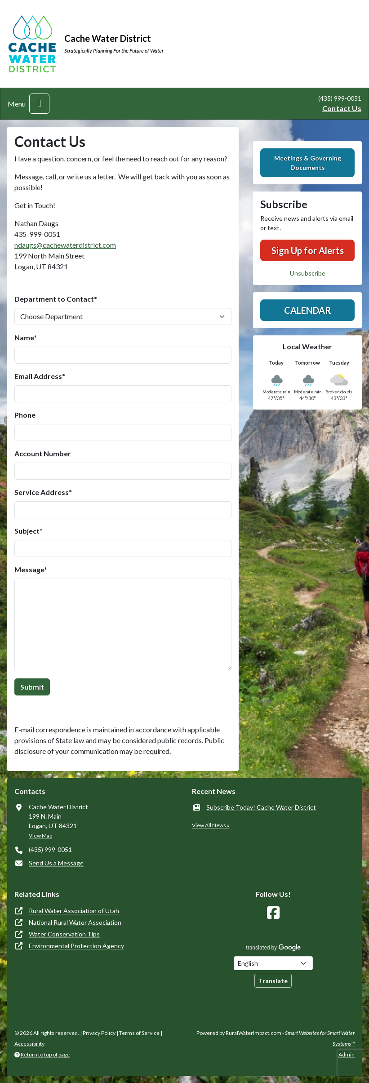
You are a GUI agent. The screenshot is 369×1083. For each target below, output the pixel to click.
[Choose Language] (273, 963)
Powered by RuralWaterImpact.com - (275, 1038)
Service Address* (43, 492)
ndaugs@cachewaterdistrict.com (65, 245)
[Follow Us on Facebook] (273, 912)
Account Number (42, 453)
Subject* (28, 530)
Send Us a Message (56, 863)
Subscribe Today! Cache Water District (261, 807)
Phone (25, 414)
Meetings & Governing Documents (307, 162)
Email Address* (39, 376)
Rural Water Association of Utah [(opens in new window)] (74, 910)
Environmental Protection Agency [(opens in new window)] (76, 945)
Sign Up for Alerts (307, 250)
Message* (30, 569)
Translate (273, 981)
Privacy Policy (99, 1033)
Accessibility (29, 1043)
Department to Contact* (55, 298)
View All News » (211, 825)
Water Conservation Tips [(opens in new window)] (64, 934)
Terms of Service (139, 1033)
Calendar (307, 310)
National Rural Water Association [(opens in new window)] (75, 922)
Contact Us (341, 108)
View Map (40, 835)
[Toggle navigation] (39, 104)
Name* (25, 337)
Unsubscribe (307, 273)
